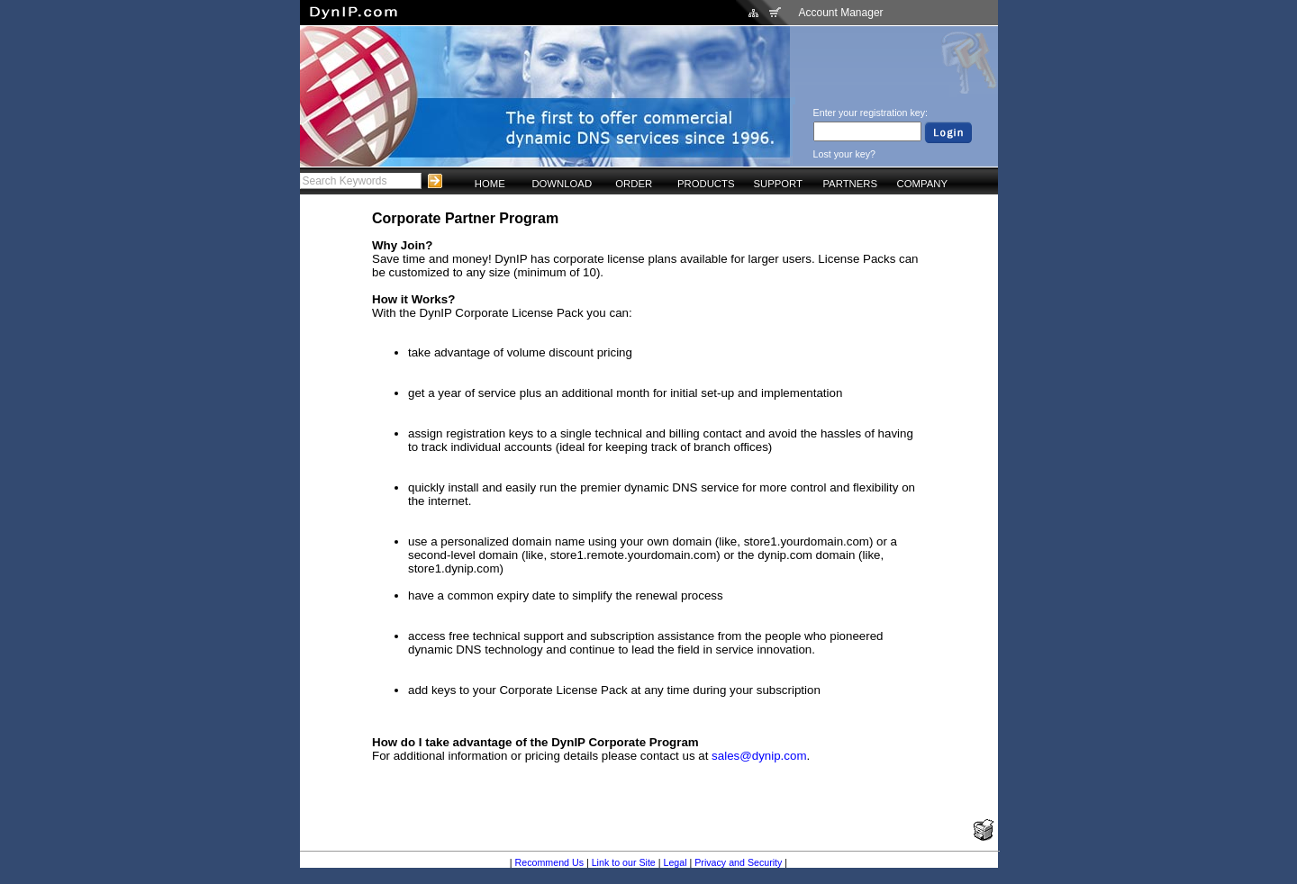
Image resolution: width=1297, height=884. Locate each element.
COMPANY (922, 183)
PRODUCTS (706, 183)
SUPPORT (778, 183)
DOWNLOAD (561, 183)
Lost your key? (844, 154)
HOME (490, 183)
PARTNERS (849, 183)
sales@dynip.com (759, 755)
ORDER (633, 183)
